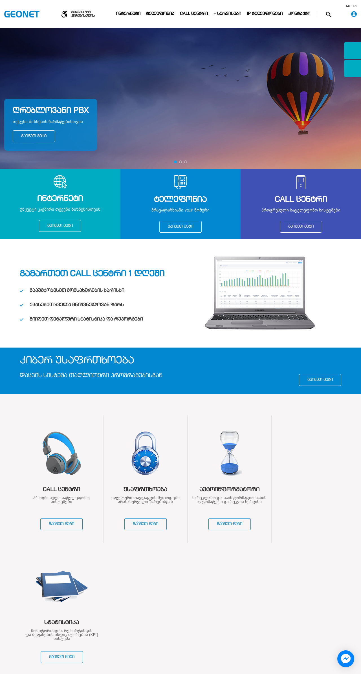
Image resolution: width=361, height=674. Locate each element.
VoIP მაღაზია (170, 640)
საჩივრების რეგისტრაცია (226, 643)
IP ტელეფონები (265, 14)
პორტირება (224, 633)
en (355, 6)
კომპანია (111, 618)
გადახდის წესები (229, 625)
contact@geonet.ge (294, 633)
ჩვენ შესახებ (120, 606)
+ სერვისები (227, 14)
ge (348, 6)
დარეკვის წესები (229, 618)
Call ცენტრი (194, 14)
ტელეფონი (168, 625)
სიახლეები (113, 633)
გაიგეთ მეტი (34, 136)
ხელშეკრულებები (120, 625)
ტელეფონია (160, 14)
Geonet (283, 640)
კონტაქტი (299, 14)
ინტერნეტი (128, 14)
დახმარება (227, 606)
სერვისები (171, 606)
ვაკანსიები (113, 640)
